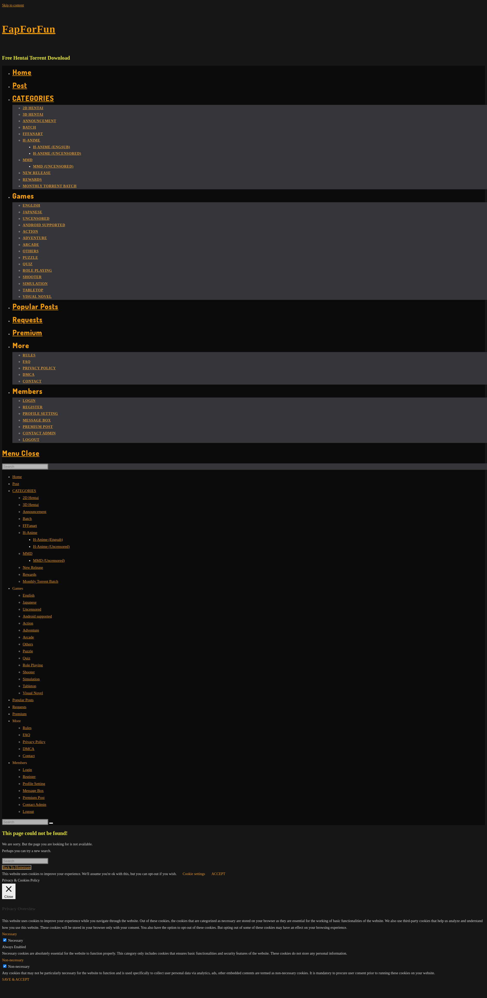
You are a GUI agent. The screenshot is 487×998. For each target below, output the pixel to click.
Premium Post (34, 798)
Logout (28, 811)
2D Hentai (31, 498)
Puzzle (28, 651)
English (29, 595)
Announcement (34, 512)
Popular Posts (23, 700)
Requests (19, 707)
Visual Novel (33, 693)
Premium (19, 714)
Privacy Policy (34, 742)
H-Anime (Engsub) (48, 539)
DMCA (28, 749)
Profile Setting (34, 784)
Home (17, 477)
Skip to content (13, 5)
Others (28, 644)
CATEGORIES (24, 491)
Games (17, 588)
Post (15, 484)
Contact (29, 756)
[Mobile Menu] (20, 453)
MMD (28, 553)
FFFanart (30, 526)
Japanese (29, 602)
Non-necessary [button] (12, 960)
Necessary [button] (9, 934)
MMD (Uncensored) (49, 560)
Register (29, 777)
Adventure (31, 630)
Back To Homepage (16, 867)
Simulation (31, 679)
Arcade (28, 637)
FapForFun (28, 29)
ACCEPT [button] (218, 874)
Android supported (37, 616)
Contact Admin (34, 804)
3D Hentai (31, 505)
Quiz (26, 658)
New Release (33, 567)
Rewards (29, 574)
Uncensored (32, 609)
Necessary (15, 940)
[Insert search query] (25, 467)
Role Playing (33, 665)
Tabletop (29, 686)
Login (27, 770)
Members (19, 763)
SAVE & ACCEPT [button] (15, 979)
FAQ (26, 735)
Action (28, 623)
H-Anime (30, 533)
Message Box (33, 791)
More (16, 721)
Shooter (29, 672)
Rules (27, 728)
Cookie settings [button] (194, 874)
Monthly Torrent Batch (40, 581)
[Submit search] (51, 823)
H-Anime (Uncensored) (51, 546)
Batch (27, 519)
